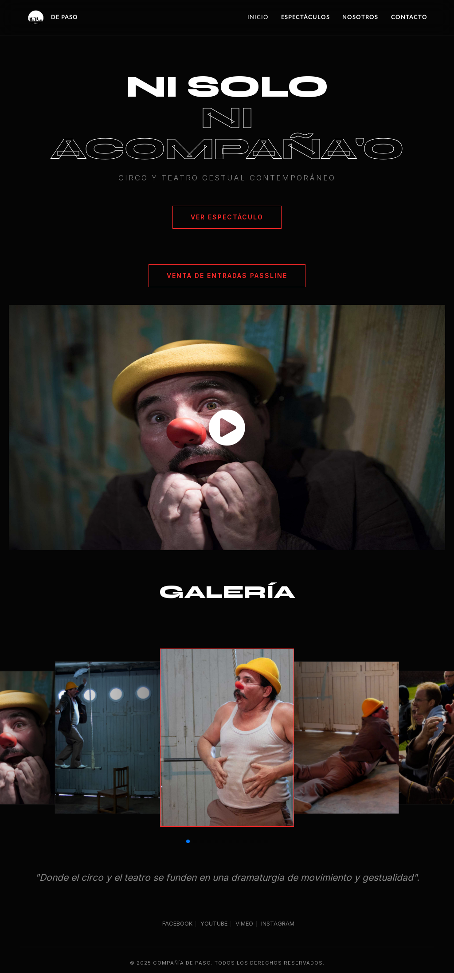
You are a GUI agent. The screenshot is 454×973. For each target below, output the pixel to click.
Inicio (257, 17)
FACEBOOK (177, 924)
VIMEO (244, 924)
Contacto (409, 17)
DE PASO (52, 18)
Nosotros (360, 17)
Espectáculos (305, 17)
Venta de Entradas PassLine (227, 275)
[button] (188, 841)
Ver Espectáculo (227, 217)
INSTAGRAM (277, 924)
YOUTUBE (213, 924)
